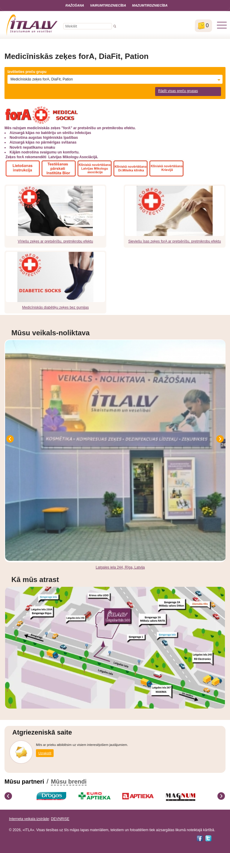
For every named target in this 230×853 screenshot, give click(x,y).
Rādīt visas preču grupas (178, 91)
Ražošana (74, 5)
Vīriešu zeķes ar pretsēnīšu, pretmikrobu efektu (55, 241)
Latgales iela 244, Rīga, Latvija (120, 567)
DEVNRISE (60, 819)
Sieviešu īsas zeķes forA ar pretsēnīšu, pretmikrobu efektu (174, 241)
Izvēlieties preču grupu (26, 72)
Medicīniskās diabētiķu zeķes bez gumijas (55, 307)
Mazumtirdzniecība (150, 5)
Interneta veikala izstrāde (29, 819)
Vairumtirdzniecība (108, 5)
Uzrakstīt (44, 753)
